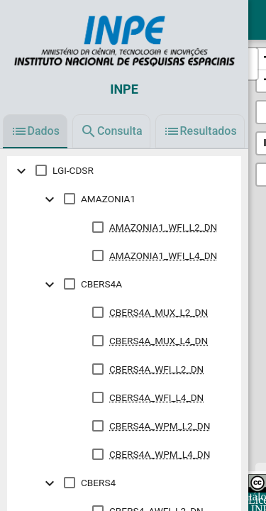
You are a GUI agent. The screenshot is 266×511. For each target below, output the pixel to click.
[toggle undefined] (21, 170)
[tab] (35, 131)
